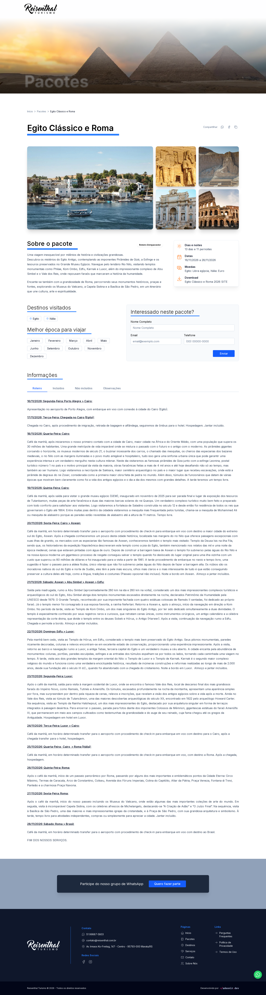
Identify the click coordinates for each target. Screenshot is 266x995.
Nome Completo (141, 321)
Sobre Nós (189, 963)
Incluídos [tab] (58, 388)
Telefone (189, 335)
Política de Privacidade (224, 944)
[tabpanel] (133, 621)
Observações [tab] (112, 388)
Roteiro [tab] (37, 388)
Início (30, 111)
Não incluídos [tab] (83, 388)
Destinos (188, 945)
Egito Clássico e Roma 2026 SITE (206, 281)
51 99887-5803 (93, 934)
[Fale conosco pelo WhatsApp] (258, 979)
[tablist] (133, 388)
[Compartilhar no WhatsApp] (222, 127)
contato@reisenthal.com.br (99, 940)
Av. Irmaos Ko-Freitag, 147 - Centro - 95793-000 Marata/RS (117, 946)
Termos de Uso (226, 952)
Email (134, 335)
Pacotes (41, 111)
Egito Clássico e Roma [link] (62, 111)
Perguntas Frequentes (223, 934)
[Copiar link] (236, 127)
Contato (187, 957)
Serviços (188, 951)
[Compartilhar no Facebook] (229, 127)
